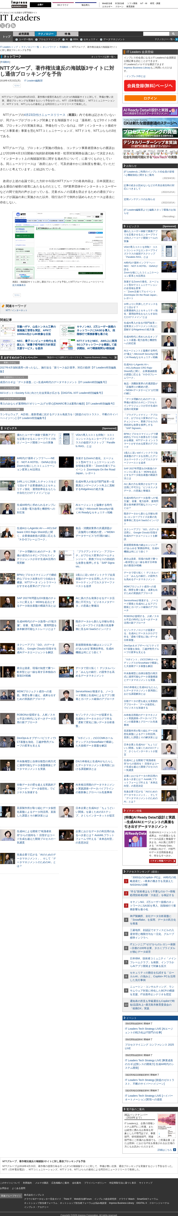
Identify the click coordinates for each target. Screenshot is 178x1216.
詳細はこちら (165, 1149)
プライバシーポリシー (95, 1183)
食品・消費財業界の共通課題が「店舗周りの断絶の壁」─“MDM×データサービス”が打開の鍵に (95, 532)
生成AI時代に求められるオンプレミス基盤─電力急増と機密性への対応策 (36, 508)
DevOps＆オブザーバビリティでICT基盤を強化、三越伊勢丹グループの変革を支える (36, 742)
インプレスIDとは (136, 76)
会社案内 (76, 1183)
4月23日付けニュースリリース (44, 114)
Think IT (68, 1199)
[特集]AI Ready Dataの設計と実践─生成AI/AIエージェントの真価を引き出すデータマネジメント (149, 822)
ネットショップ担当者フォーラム (40, 1203)
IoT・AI (143, 3)
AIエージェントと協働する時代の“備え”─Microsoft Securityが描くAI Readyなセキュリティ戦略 (94, 508)
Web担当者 (107, 3)
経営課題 (24, 33)
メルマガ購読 (41, 1183)
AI (67, 39)
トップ (6, 36)
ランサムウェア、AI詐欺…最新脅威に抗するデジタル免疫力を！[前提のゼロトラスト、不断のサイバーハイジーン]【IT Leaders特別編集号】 (59, 416)
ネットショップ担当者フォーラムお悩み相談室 (83, 1203)
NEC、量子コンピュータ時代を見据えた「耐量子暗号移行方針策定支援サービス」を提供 (36, 344)
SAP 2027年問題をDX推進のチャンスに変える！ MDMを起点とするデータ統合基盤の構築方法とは (36, 602)
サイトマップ (145, 1183)
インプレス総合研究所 (105, 1199)
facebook (7, 25)
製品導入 (86, 5)
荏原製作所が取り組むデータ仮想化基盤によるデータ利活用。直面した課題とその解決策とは (36, 811)
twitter (2, 25)
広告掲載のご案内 (60, 1183)
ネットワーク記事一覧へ (103, 57)
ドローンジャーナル (159, 1203)
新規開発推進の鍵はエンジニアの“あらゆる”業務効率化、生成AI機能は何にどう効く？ (95, 648)
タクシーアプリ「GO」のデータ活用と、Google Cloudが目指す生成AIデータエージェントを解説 (37, 648)
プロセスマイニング (49, 39)
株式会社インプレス (34, 1195)
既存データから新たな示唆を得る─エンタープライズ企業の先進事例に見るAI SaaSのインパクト (95, 625)
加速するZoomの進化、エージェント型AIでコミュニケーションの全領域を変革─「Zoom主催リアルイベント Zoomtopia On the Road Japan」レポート (96, 466)
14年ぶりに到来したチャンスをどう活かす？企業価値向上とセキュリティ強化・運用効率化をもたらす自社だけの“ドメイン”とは (141, 311)
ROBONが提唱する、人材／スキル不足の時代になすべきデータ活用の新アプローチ (36, 718)
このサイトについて (10, 1183)
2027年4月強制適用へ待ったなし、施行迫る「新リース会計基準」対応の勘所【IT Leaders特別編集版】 (58, 369)
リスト (17, 86)
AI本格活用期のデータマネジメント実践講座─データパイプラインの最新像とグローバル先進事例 (95, 788)
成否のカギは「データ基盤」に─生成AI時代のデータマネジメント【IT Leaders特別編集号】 (54, 382)
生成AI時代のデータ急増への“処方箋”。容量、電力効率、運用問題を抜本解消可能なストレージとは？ (37, 625)
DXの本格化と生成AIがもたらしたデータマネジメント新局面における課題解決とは (95, 765)
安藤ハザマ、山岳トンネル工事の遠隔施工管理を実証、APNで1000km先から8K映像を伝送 (36, 330)
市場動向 (64, 47)
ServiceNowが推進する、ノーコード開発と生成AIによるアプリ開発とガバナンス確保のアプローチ (95, 695)
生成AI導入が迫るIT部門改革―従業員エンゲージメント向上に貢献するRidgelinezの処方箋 (95, 485)
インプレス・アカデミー (36, 1207)
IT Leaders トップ (9, 47)
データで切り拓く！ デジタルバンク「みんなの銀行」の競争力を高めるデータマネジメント (95, 672)
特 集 (68, 33)
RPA (75, 39)
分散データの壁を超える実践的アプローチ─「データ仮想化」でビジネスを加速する (36, 788)
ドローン (119, 7)
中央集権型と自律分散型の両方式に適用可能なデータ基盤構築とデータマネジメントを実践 (36, 765)
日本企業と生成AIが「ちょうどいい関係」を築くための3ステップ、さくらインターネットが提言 (95, 811)
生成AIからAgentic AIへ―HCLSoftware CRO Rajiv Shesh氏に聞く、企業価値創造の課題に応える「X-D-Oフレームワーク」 (140, 371)
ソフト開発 (132, 3)
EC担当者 (119, 3)
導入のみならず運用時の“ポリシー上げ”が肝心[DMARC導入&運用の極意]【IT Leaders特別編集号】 (58, 403)
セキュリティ (90, 39)
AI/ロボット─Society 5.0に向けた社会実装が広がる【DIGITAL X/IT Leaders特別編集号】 (52, 392)
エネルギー (107, 7)
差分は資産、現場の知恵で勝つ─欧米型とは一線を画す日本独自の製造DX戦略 (36, 672)
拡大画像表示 (19, 285)
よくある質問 (18, 1188)
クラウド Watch (127, 1199)
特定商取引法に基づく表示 (122, 1183)
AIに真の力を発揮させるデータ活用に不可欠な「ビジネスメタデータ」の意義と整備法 (95, 602)
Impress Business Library (137, 67)
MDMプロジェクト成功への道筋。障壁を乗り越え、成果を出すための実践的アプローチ (36, 695)
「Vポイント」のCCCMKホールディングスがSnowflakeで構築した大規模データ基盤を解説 (95, 742)
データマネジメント (114, 39)
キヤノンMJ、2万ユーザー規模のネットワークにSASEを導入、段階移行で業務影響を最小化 (96, 330)
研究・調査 (155, 3)
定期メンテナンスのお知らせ (139, 199)
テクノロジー (46, 33)
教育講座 (130, 7)
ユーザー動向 (26, 39)
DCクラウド (63, 5)
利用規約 (27, 1183)
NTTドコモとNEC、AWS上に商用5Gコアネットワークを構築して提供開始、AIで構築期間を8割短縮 (97, 344)
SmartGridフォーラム (147, 1199)
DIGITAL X (141, 1203)
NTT (8, 310)
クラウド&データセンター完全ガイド (42, 1199)
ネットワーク (49, 47)
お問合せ (4, 1188)
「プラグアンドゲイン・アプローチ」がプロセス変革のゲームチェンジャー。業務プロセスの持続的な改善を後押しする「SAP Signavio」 (95, 559)
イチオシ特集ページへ (162, 861)
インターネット (19, 310)
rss (13, 25)
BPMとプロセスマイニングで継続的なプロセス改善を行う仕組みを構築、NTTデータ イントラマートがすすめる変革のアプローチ (141, 440)
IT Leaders (20, 17)
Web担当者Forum (83, 1199)
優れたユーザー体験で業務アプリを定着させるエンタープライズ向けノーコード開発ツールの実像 (36, 438)
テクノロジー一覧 (30, 47)
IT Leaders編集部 (33, 80)
